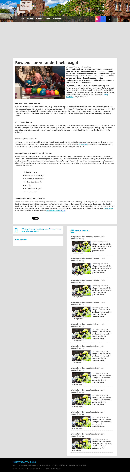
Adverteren (44, 465)
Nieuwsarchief (81, 465)
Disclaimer (55, 465)
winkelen (57, 19)
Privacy (63, 465)
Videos (39, 19)
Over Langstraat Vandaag (28, 465)
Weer (48, 19)
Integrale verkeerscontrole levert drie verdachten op (88, 237)
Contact (71, 465)
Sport (15, 465)
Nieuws (21, 19)
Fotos (30, 19)
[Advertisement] (65, 40)
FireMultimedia (56, 468)
